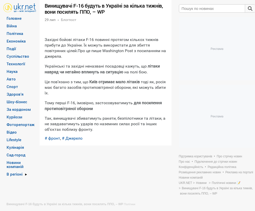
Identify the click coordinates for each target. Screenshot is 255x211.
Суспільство (18, 56)
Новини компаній (15, 164)
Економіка (16, 41)
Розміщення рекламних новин (200, 172)
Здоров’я (15, 94)
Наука (12, 71)
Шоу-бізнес (17, 102)
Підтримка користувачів (195, 156)
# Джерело (72, 138)
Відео (12, 132)
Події (11, 49)
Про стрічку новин (229, 156)
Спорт (12, 87)
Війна (12, 26)
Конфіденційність (191, 167)
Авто (11, 79)
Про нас (184, 161)
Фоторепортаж (21, 124)
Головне (14, 18)
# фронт (52, 138)
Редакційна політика (222, 167)
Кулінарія (15, 147)
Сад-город (16, 155)
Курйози (14, 117)
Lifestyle (14, 140)
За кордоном (19, 109)
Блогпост (68, 20)
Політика (15, 33)
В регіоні (15, 174)
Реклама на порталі (239, 172)
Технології (16, 64)
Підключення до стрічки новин (216, 161)
